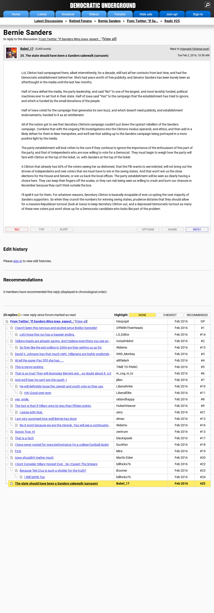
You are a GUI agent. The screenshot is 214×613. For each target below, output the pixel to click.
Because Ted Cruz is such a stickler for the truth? (53, 470)
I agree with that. (31, 412)
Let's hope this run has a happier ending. (47, 334)
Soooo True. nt (25, 431)
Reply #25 (172, 21)
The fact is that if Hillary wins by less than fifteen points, (53, 406)
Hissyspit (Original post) (194, 48)
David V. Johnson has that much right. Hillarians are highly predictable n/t (65, 354)
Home (16, 14)
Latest (42, 14)
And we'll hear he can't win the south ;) (41, 380)
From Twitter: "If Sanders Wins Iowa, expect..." (70, 39)
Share (172, 229)
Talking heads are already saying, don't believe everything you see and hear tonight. (72, 341)
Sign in (198, 14)
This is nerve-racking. (29, 367)
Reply (197, 229)
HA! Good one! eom (37, 393)
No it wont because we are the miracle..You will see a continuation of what (71, 425)
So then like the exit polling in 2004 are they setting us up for (61, 347)
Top (41, 229)
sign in (17, 261)
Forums (120, 14)
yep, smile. (22, 399)
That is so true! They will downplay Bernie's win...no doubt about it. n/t (63, 373)
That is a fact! (24, 438)
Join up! (172, 14)
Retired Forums (80, 21)
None (142, 315)
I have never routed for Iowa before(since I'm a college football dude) (62, 444)
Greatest (68, 14)
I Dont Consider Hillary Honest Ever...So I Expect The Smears (56, 464)
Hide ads (146, 14)
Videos (94, 14)
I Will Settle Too (34, 477)
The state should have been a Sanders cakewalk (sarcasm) (56, 483)
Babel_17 (26, 48)
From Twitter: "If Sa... (142, 21)
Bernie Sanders (109, 21)
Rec (17, 229)
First (18, 451)
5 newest (170, 315)
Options (148, 229)
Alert (64, 229)
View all (109, 39)
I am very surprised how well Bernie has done (46, 419)
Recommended (197, 315)
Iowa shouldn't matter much (34, 457)
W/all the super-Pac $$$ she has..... (39, 360)
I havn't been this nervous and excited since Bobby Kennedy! (56, 328)
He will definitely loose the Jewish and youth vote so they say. (62, 386)
